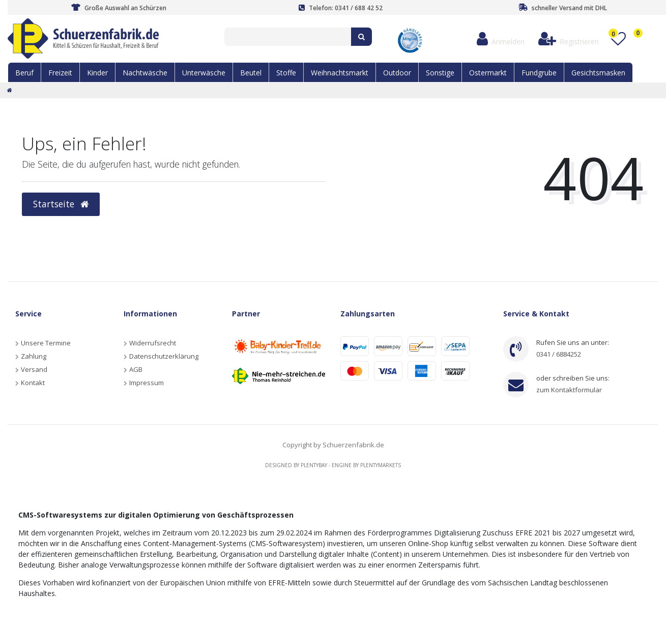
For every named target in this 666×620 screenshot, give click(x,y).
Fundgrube (539, 72)
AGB (135, 369)
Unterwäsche (203, 72)
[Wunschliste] (617, 39)
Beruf (24, 72)
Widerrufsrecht (152, 342)
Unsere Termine (46, 342)
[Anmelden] (500, 39)
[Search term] (287, 37)
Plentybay (314, 465)
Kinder (97, 72)
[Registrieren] (568, 39)
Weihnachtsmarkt (339, 72)
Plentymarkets (380, 465)
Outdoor (397, 72)
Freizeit (60, 72)
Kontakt (33, 382)
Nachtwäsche (145, 72)
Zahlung (33, 356)
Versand (34, 369)
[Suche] (361, 37)
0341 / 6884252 (558, 354)
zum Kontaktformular (569, 389)
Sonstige (440, 72)
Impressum (146, 382)
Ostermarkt (488, 72)
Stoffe (286, 72)
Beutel (251, 72)
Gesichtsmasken (598, 72)
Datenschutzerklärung (163, 356)
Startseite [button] (61, 204)
